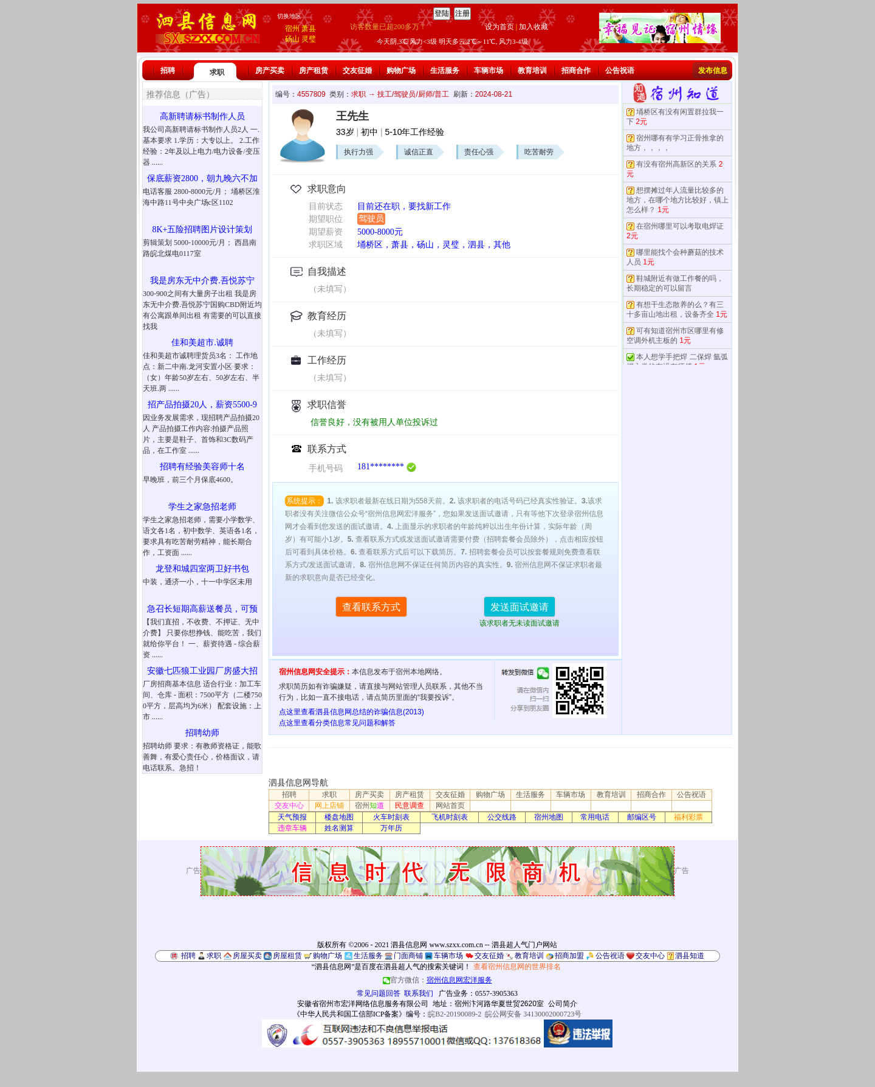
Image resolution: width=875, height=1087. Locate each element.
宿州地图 (548, 817)
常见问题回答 (378, 993)
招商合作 (576, 70)
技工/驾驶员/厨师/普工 (413, 94)
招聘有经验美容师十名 (202, 466)
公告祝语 (619, 70)
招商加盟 (569, 955)
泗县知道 (689, 955)
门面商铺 (408, 955)
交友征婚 (357, 70)
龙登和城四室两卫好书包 (202, 568)
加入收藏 (533, 26)
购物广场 (401, 70)
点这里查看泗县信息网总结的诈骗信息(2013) (351, 712)
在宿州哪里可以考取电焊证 (680, 226)
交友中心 (289, 805)
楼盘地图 (339, 817)
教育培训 (532, 70)
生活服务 (444, 70)
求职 (217, 72)
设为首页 (499, 26)
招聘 (167, 70)
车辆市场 (488, 70)
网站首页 (450, 805)
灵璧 (308, 39)
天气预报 (292, 817)
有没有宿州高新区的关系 (676, 164)
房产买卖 (269, 70)
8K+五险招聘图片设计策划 (202, 229)
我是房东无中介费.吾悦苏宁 (202, 280)
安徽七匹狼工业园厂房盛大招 (202, 670)
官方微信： (437, 980)
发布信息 (712, 70)
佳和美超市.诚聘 (202, 342)
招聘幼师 (202, 732)
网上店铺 (329, 805)
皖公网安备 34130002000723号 (533, 1014)
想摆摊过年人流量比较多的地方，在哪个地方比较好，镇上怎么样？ (677, 200)
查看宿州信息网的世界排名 (517, 966)
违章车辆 (292, 828)
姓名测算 (339, 828)
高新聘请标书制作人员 (202, 116)
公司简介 (562, 1003)
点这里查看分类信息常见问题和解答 (337, 723)
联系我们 (418, 993)
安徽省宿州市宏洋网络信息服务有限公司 (362, 1003)
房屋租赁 (287, 955)
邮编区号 (641, 817)
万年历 (391, 828)
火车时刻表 (391, 817)
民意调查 (409, 805)
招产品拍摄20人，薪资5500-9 (202, 404)
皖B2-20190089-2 (454, 1014)
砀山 (292, 39)
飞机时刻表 (449, 817)
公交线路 (501, 817)
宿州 (292, 28)
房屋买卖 (247, 955)
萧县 (308, 28)
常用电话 (594, 817)
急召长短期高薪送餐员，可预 (202, 608)
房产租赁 (313, 70)
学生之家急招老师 (202, 506)
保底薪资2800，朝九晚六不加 (202, 178)
